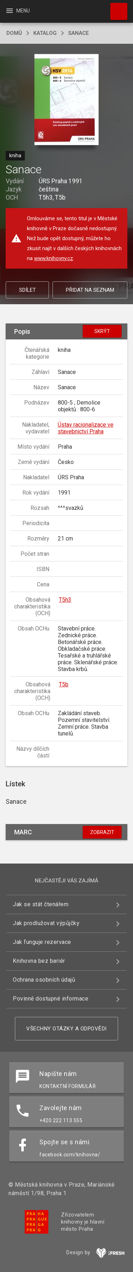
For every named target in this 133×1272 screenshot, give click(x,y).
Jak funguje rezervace (42, 942)
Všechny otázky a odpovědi (66, 1028)
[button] (66, 100)
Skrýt (102, 331)
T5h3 (65, 599)
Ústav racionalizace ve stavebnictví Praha (85, 428)
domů (14, 33)
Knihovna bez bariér (39, 960)
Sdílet (27, 290)
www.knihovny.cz (53, 258)
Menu (17, 10)
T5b (63, 684)
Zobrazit (102, 832)
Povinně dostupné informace (50, 998)
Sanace (78, 33)
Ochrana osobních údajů (44, 979)
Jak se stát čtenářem (40, 904)
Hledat (115, 8)
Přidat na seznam (90, 290)
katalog (45, 33)
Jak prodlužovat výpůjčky (46, 923)
